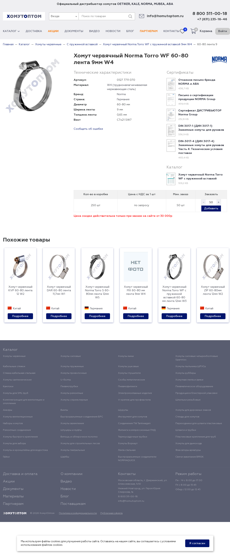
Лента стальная (127, 450)
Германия (123, 99)
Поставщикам (73, 504)
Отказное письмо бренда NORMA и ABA (196, 82)
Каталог (11, 31)
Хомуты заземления (72, 423)
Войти (222, 31)
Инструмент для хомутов (132, 417)
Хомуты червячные (14, 356)
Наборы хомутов (13, 423)
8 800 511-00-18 (209, 14)
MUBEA (159, 4)
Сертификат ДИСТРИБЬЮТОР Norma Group (199, 112)
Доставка (34, 31)
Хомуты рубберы (185, 373)
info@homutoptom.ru (165, 16)
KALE (135, 4)
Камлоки (8, 386)
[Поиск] (130, 16)
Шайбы (64, 457)
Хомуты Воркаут (127, 443)
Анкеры (7, 410)
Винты (64, 410)
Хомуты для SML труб (15, 393)
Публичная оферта (111, 513)
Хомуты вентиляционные (18, 417)
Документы (73, 31)
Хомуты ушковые (128, 366)
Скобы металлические (131, 380)
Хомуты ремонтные (71, 393)
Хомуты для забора (14, 443)
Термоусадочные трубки (132, 437)
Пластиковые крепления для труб (195, 437)
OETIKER (123, 4)
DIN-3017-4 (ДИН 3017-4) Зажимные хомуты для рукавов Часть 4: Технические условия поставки (201, 147)
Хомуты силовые (70, 356)
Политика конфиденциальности (78, 513)
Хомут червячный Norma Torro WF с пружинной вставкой (200, 176)
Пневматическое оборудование (194, 386)
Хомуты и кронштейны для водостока (25, 450)
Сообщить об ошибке (88, 129)
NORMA (146, 4)
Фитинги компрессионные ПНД (137, 430)
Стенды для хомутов (187, 417)
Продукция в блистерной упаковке (196, 393)
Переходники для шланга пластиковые (198, 423)
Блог (130, 31)
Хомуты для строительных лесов (80, 443)
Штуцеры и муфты (71, 430)
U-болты (65, 380)
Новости (113, 31)
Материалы (13, 496)
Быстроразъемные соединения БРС (81, 417)
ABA (169, 4)
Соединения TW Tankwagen (134, 423)
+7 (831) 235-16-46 (212, 19)
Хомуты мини (126, 356)
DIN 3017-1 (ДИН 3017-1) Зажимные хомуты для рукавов (201, 128)
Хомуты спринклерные (74, 400)
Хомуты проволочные (73, 373)
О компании (71, 474)
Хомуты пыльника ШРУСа (190, 366)
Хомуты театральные (72, 450)
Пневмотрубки (69, 386)
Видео (94, 31)
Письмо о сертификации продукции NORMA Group (196, 97)
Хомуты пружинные (72, 366)
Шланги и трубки (185, 430)
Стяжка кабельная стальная (19, 373)
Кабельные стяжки (14, 366)
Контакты (171, 31)
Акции (53, 31)
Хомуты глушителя (129, 373)
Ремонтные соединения (17, 430)
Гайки (6, 457)
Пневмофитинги (127, 386)
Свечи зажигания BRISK (189, 457)
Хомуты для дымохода (188, 443)
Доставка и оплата (20, 474)
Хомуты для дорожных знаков (193, 410)
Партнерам (149, 31)
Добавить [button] (211, 208)
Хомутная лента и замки (189, 380)
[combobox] (63, 16)
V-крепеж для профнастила (134, 400)
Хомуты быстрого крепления (20, 437)
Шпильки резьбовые (188, 400)
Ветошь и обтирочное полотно (79, 437)
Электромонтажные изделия (135, 393)
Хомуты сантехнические (17, 380)
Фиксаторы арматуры (188, 450)
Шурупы (123, 410)
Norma (121, 94)
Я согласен (197, 543)
